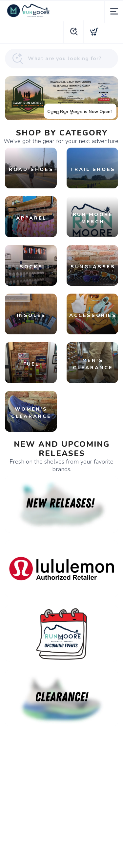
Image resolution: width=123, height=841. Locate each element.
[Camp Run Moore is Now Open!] (61, 98)
